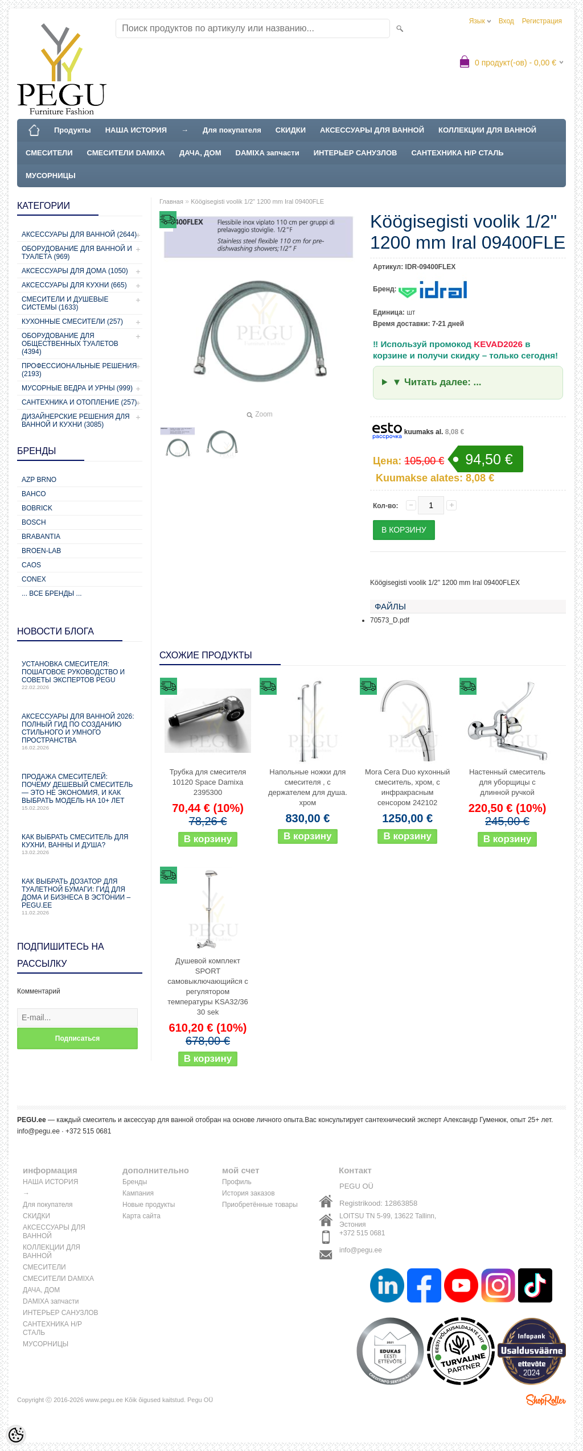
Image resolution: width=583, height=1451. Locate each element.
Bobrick (37, 508)
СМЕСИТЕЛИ (49, 153)
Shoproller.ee (546, 1399)
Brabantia (41, 537)
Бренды (134, 1182)
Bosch (34, 522)
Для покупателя (232, 130)
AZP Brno (39, 480)
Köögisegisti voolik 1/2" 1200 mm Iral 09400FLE (257, 201)
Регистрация (542, 21)
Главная (171, 201)
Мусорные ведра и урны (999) (77, 388)
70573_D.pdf (389, 620)
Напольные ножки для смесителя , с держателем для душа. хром (307, 787)
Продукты (72, 130)
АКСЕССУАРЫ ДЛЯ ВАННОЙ (372, 130)
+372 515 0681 (362, 1233)
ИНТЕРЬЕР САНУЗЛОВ (355, 153)
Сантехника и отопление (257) (79, 402)
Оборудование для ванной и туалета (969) (77, 253)
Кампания (138, 1193)
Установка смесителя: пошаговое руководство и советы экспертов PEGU (80, 675)
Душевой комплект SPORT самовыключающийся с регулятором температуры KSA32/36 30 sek (207, 986)
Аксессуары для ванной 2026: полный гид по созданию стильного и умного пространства (80, 731)
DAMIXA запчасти (267, 153)
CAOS (31, 565)
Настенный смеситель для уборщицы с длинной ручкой (507, 782)
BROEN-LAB (41, 551)
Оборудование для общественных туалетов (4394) (70, 344)
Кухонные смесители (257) (72, 321)
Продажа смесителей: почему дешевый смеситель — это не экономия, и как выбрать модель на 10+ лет (80, 792)
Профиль (237, 1182)
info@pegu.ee (38, 1131)
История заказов (248, 1193)
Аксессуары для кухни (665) (74, 285)
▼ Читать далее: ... (437, 382)
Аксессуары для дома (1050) (75, 271)
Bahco (34, 494)
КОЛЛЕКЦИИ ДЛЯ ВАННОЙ (487, 130)
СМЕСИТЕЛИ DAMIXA (126, 153)
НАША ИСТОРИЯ (136, 130)
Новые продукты (148, 1205)
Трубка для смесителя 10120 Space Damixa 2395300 (208, 782)
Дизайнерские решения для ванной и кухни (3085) (76, 420)
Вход (506, 21)
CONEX (34, 579)
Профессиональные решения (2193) (79, 370)
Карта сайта (141, 1216)
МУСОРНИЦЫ (51, 175)
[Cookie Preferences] (16, 1435)
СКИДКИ (291, 130)
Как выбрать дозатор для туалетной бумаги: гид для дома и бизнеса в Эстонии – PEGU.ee (80, 896)
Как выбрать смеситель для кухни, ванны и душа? (80, 844)
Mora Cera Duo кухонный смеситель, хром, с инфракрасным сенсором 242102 (407, 787)
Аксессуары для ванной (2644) (79, 234)
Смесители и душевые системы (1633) (65, 303)
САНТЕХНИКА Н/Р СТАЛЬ (457, 153)
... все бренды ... (52, 593)
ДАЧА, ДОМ (200, 153)
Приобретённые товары (260, 1205)
